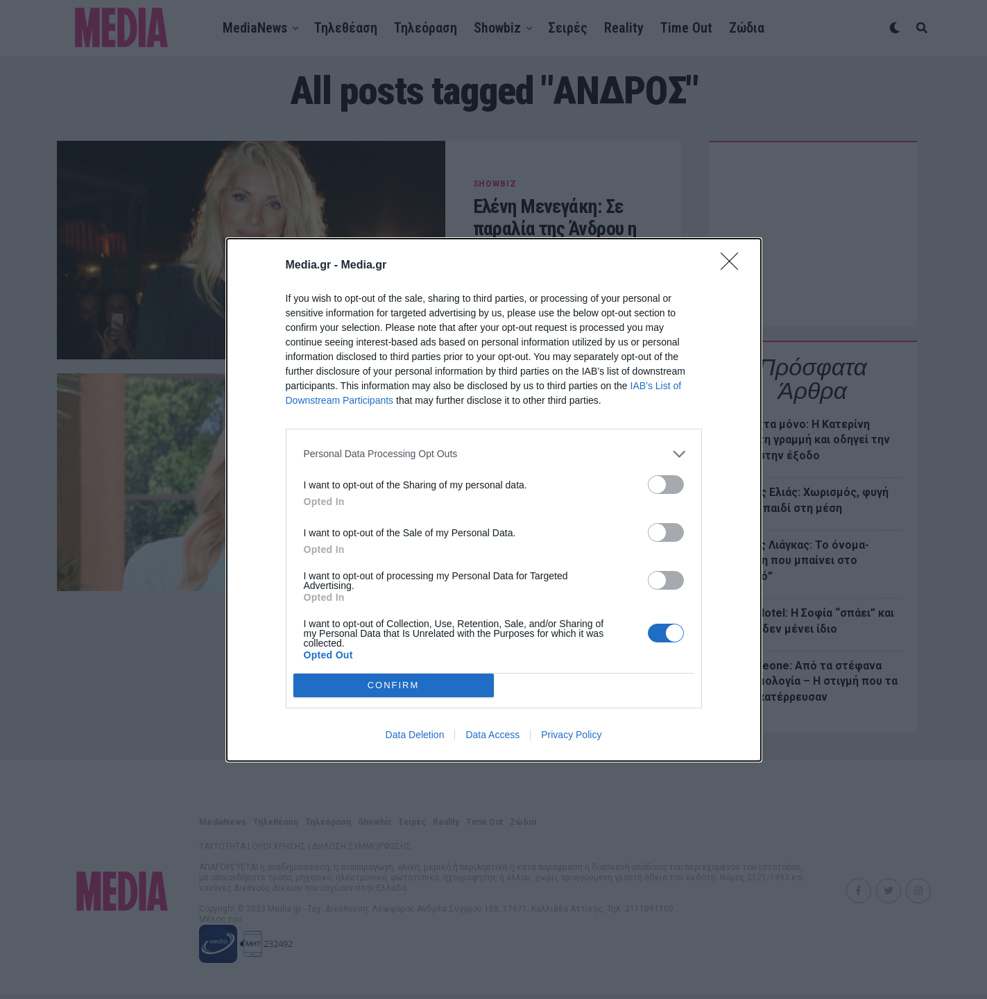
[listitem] (494, 454)
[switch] (666, 484)
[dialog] (494, 500)
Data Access (492, 734)
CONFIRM (394, 684)
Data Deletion (415, 734)
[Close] (734, 266)
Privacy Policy (571, 734)
